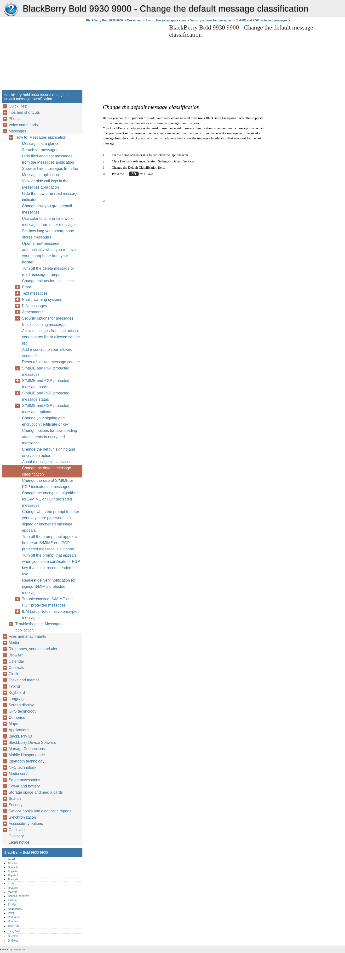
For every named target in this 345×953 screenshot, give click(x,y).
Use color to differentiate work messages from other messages (49, 221)
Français (13, 879)
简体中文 (13, 935)
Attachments (32, 312)
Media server (20, 774)
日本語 (12, 904)
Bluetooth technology (26, 761)
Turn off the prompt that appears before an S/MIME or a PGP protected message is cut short (49, 543)
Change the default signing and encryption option (48, 452)
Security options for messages (211, 20)
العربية (11, 858)
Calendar (16, 661)
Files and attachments (27, 636)
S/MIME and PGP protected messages (261, 20)
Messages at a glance (40, 144)
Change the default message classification (46, 471)
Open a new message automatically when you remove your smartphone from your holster (49, 252)
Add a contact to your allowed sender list (47, 352)
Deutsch (13, 867)
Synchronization (22, 817)
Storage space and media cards (36, 792)
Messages (133, 20)
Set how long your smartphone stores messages (48, 234)
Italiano (12, 900)
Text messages (35, 293)
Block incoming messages (44, 324)
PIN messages (34, 306)
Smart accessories (24, 780)
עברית (11, 883)
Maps (13, 724)
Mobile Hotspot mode (27, 755)
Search (15, 799)
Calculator (17, 830)
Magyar (12, 891)
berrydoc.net (19, 949)
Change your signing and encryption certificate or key (45, 421)
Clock (13, 674)
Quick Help (18, 106)
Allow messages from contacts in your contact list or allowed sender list (51, 337)
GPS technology (22, 711)
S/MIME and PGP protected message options (45, 409)
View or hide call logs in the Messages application (45, 184)
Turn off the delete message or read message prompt (48, 271)
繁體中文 (13, 940)
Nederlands (15, 908)
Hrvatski (12, 887)
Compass (17, 717)
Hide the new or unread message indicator (50, 196)
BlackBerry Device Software (32, 742)
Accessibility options (26, 824)
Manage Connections (27, 749)
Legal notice (19, 842)
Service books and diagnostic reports (40, 811)
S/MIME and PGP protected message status (45, 396)
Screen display (21, 705)
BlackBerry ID (20, 736)
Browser (16, 655)
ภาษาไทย (13, 925)
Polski (11, 912)
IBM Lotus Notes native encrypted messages (51, 614)
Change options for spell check (48, 281)
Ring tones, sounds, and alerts (34, 649)
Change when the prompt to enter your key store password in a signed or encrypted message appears (50, 521)
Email (27, 287)
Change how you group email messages (47, 209)
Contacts (16, 668)
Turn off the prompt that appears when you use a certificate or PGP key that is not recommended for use (51, 564)
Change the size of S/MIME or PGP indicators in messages (47, 483)
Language (17, 699)
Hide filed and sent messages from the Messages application (48, 159)
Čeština (12, 863)
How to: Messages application (165, 20)
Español (12, 875)
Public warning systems (42, 300)
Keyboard (17, 693)
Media (14, 643)
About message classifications (47, 462)
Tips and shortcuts (24, 112)
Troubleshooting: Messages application (38, 627)
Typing (14, 686)
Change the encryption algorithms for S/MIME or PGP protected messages (50, 499)
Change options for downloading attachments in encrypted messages (49, 437)
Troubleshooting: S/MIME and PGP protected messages (47, 602)
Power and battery (24, 786)
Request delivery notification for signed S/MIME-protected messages (48, 586)
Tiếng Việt (14, 931)
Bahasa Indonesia (18, 895)
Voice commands (23, 125)
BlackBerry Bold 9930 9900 (11, 9)
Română (13, 921)
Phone (14, 119)
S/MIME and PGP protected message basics (45, 384)
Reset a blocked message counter (51, 362)
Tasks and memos (24, 680)
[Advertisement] (125, 57)
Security (16, 805)
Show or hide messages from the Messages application (50, 172)
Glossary (16, 836)
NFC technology (22, 767)
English (12, 871)
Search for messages (40, 150)
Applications (19, 730)
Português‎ (14, 917)
